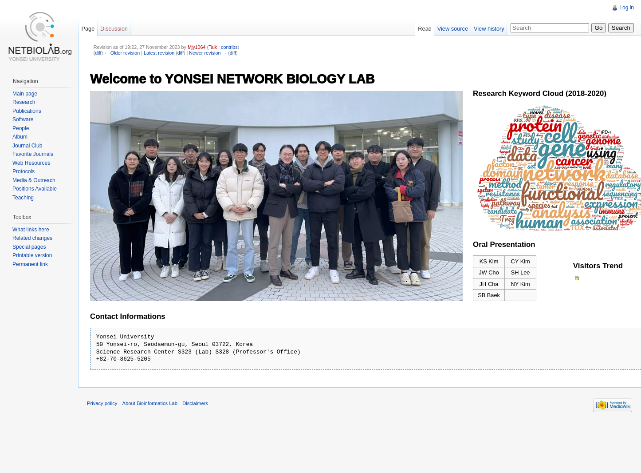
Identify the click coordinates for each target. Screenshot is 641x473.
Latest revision (159, 53)
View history (489, 28)
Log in (626, 7)
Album (20, 137)
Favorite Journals (32, 154)
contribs (229, 47)
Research (23, 102)
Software (22, 119)
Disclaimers (195, 403)
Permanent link (30, 264)
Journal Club (27, 146)
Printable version (32, 255)
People (20, 128)
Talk (212, 47)
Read (425, 28)
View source (452, 28)
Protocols (23, 171)
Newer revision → (208, 53)
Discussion (114, 28)
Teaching (23, 198)
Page (87, 28)
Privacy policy (102, 403)
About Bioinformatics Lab (149, 403)
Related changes (32, 238)
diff (98, 53)
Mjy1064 (197, 47)
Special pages (29, 247)
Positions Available (34, 189)
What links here (30, 230)
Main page (24, 94)
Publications (26, 111)
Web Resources (31, 163)
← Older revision (122, 53)
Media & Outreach (33, 180)
